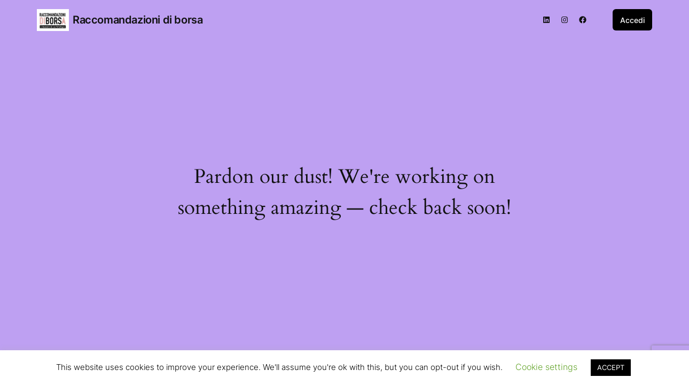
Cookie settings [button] (546, 366)
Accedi (632, 20)
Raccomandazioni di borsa (137, 19)
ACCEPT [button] (610, 367)
